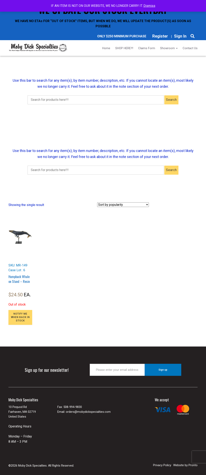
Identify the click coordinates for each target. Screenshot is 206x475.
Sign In (180, 36)
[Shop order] (123, 204)
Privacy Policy (162, 465)
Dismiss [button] (149, 6)
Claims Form (146, 48)
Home (106, 48)
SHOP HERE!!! (124, 48)
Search (171, 100)
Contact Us (190, 48)
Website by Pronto (185, 465)
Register (160, 36)
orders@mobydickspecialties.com (88, 412)
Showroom (169, 48)
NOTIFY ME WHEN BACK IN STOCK (20, 317)
